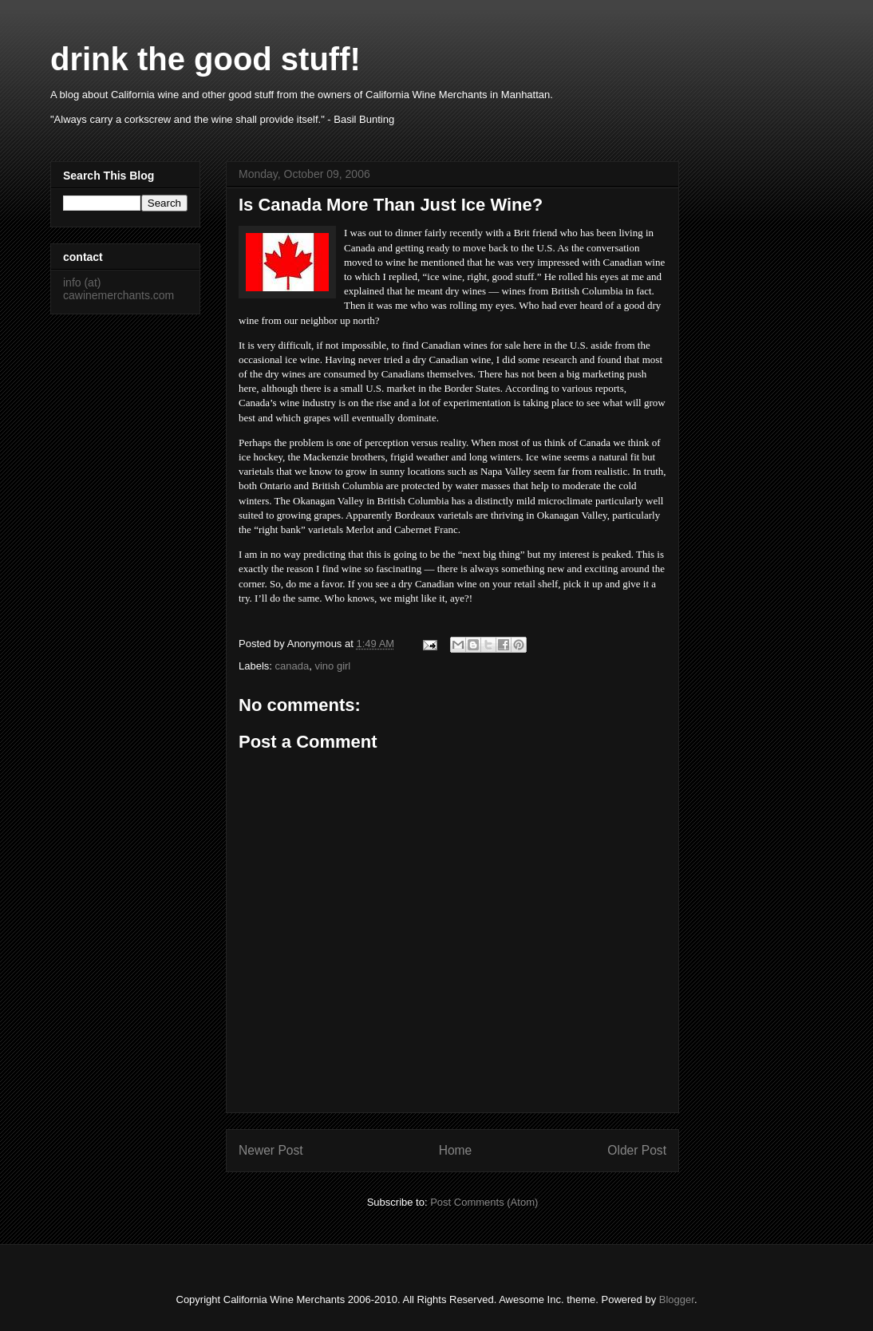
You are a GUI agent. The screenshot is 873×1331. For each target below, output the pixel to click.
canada (292, 666)
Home (455, 1150)
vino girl (332, 666)
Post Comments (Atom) (484, 1202)
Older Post (636, 1150)
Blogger (676, 1299)
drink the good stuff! (205, 59)
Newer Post (271, 1150)
